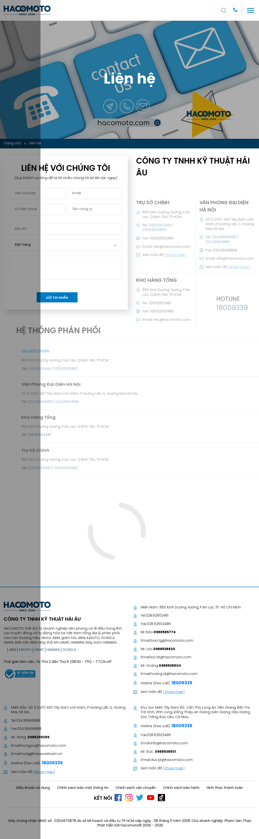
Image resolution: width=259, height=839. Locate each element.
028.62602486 (159, 624)
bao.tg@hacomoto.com (172, 641)
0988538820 (164, 649)
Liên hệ (35, 143)
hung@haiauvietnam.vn (41, 754)
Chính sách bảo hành (181, 788)
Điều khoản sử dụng (33, 788)
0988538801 (165, 752)
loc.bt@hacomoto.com (171, 657)
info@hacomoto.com (169, 743)
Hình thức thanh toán (225, 788)
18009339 (181, 683)
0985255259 (38, 737)
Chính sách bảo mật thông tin (82, 788)
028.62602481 (157, 616)
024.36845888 (28, 721)
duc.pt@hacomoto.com (172, 760)
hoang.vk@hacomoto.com (174, 674)
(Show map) (174, 692)
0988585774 (164, 632)
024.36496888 (29, 729)
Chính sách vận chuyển (136, 788)
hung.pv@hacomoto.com (43, 746)
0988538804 (170, 666)
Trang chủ (12, 143)
